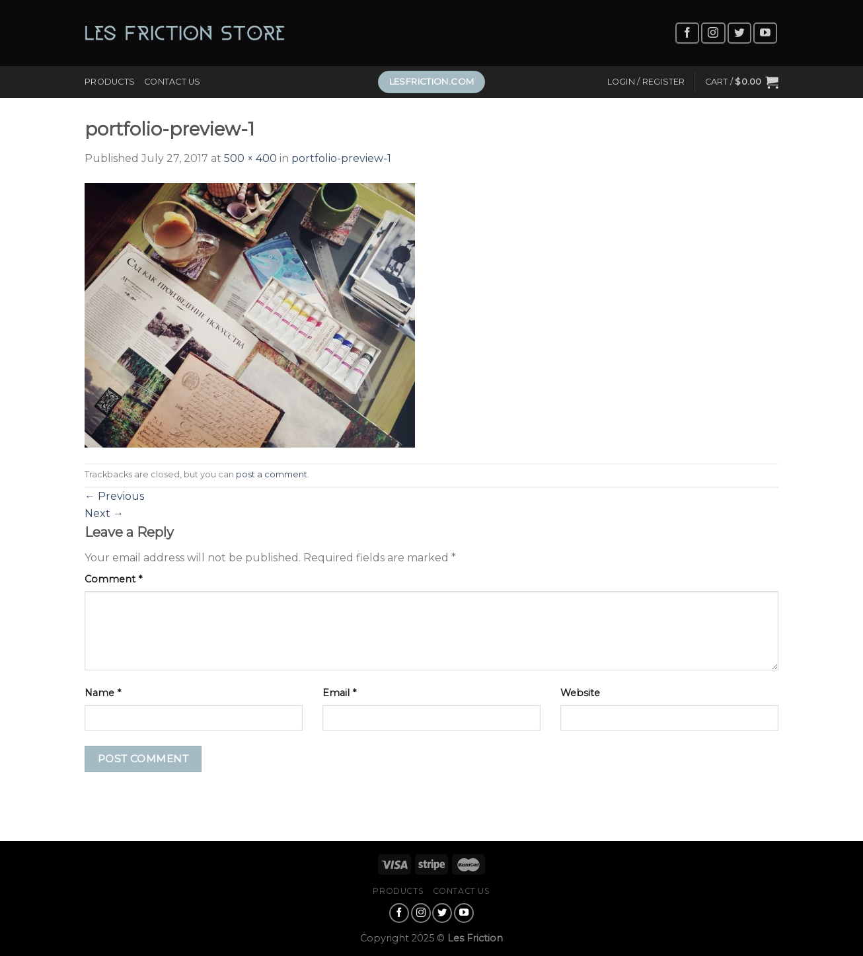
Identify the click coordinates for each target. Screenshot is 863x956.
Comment (113, 579)
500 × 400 (250, 158)
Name (103, 693)
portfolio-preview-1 (341, 158)
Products (110, 82)
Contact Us (172, 82)
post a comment (271, 474)
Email (339, 693)
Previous (114, 496)
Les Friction (475, 938)
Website (580, 693)
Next (104, 513)
